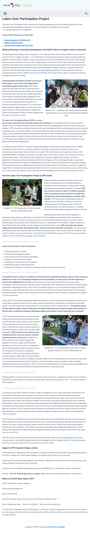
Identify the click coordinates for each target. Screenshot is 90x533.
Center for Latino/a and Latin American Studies (41, 76)
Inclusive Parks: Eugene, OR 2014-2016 (18, 51)
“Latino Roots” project (70, 443)
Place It (38, 231)
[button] (86, 19)
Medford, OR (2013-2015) (13, 49)
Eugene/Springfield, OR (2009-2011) (17, 46)
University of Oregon (57, 527)
